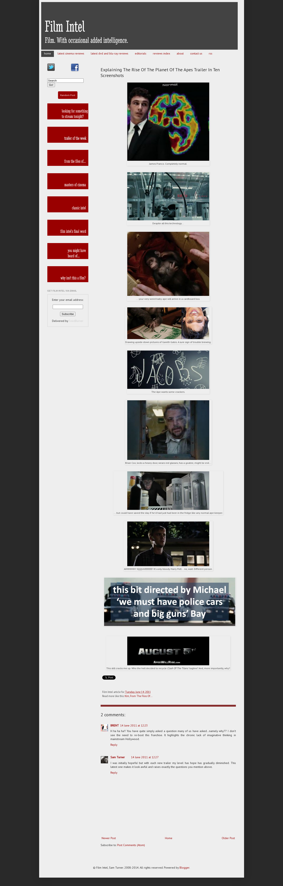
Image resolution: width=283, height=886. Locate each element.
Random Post (67, 95)
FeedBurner (76, 321)
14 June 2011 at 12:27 (145, 757)
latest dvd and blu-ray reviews (109, 53)
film (127, 696)
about (180, 53)
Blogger (184, 867)
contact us (196, 53)
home (47, 53)
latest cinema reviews (71, 53)
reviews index (161, 53)
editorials (140, 53)
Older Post (228, 838)
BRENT (114, 725)
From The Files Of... (141, 696)
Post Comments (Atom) (131, 845)
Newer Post (109, 838)
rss (210, 53)
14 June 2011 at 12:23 (134, 725)
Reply (113, 745)
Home (168, 838)
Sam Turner (117, 757)
